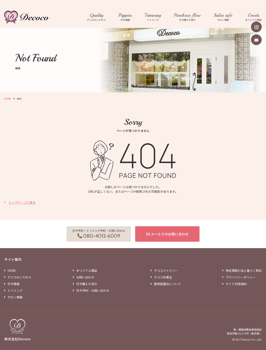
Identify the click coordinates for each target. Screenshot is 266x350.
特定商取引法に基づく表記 (244, 270)
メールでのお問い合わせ (170, 234)
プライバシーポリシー (241, 277)
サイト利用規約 (236, 284)
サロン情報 (222, 17)
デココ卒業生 (163, 277)
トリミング (153, 17)
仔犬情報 (125, 17)
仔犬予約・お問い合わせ (92, 290)
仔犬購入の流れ (187, 17)
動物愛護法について (167, 284)
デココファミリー (166, 270)
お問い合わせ (85, 277)
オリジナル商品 (253, 17)
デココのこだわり (96, 17)
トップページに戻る (22, 202)
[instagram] (256, 26)
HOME (7, 98)
